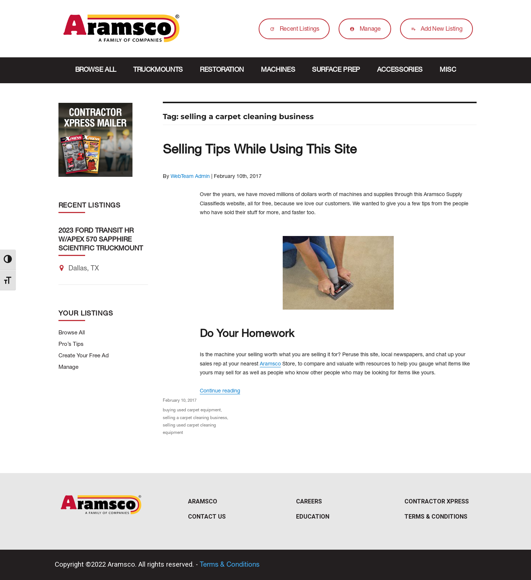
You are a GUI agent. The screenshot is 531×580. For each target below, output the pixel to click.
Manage (363, 30)
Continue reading (220, 391)
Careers (309, 501)
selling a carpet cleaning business (195, 418)
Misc (448, 70)
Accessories (400, 70)
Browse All (95, 70)
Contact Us (207, 516)
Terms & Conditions (435, 516)
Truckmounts (158, 70)
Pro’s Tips (71, 344)
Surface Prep (336, 70)
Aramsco (270, 364)
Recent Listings (292, 30)
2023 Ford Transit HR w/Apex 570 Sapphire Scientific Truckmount (100, 240)
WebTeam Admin (190, 176)
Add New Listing (435, 30)
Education (312, 516)
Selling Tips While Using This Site (260, 150)
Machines (278, 70)
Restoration (222, 70)
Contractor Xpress (436, 501)
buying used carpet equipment (192, 410)
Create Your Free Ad (83, 356)
